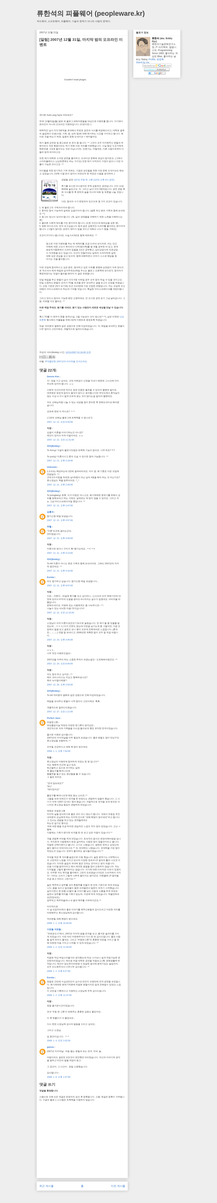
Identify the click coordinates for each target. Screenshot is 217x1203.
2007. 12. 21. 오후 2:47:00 (60, 505)
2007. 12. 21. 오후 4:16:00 (60, 570)
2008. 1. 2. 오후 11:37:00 (59, 995)
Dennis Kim (53, 376)
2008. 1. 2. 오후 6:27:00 (58, 971)
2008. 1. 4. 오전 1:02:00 (58, 1040)
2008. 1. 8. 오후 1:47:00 (58, 1077)
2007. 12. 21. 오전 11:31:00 (60, 439)
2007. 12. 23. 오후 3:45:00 (60, 639)
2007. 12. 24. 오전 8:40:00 (60, 663)
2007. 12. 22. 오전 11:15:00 (60, 612)
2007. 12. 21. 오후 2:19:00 (60, 460)
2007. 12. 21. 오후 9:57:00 (60, 585)
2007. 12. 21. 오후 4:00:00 (60, 538)
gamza (50, 1047)
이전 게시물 (118, 1186)
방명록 (160, 59)
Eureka (50, 577)
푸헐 (49, 526)
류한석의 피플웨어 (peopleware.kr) (91, 13)
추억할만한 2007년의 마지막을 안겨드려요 (66, 361)
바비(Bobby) (53, 446)
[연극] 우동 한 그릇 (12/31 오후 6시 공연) (94, 179)
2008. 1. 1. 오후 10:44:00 (59, 923)
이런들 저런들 (54, 929)
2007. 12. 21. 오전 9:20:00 (60, 422)
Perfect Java (53, 718)
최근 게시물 (46, 1186)
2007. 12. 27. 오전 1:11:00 (60, 711)
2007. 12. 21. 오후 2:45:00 (60, 484)
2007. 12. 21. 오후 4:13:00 (60, 553)
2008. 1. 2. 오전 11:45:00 (59, 947)
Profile (152, 59)
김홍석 (50, 512)
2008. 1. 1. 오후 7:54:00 (58, 751)
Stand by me (142, 62)
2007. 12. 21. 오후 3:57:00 (60, 520)
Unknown (52, 467)
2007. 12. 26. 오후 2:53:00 (60, 684)
